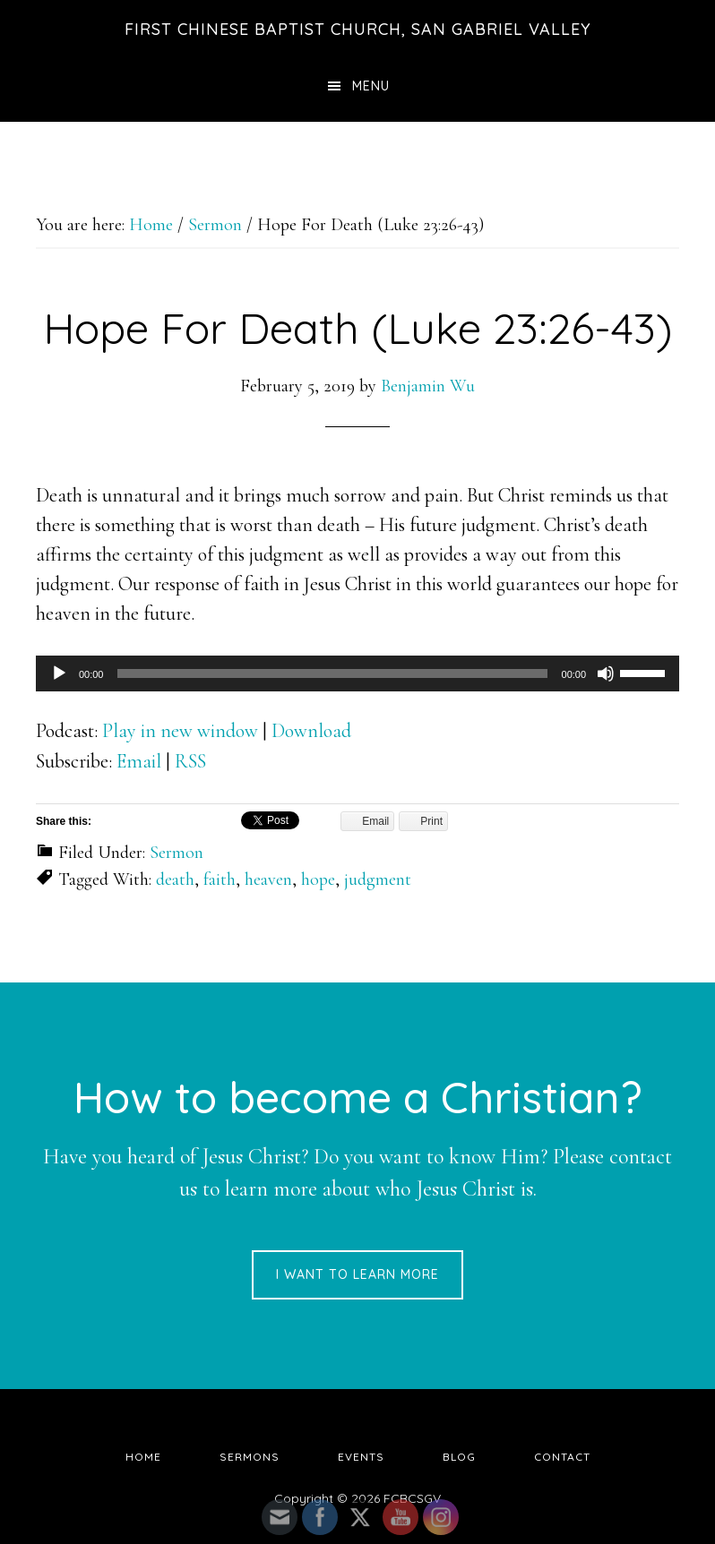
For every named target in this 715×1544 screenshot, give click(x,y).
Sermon (176, 852)
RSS (190, 761)
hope (318, 879)
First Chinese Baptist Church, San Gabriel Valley (358, 29)
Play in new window (180, 730)
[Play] (59, 673)
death (175, 879)
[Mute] (606, 673)
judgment (377, 879)
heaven (268, 879)
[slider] (332, 673)
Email (138, 761)
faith (219, 879)
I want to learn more (357, 1274)
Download (311, 730)
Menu (371, 86)
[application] (357, 673)
